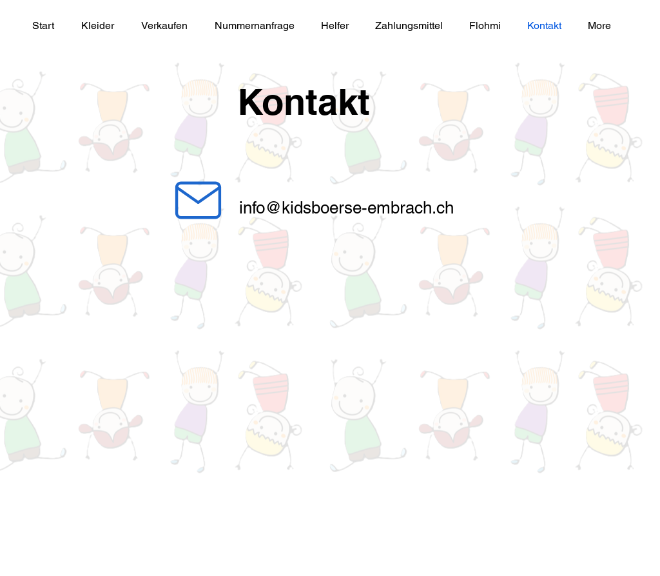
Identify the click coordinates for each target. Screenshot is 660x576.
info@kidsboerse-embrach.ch (346, 207)
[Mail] (197, 200)
